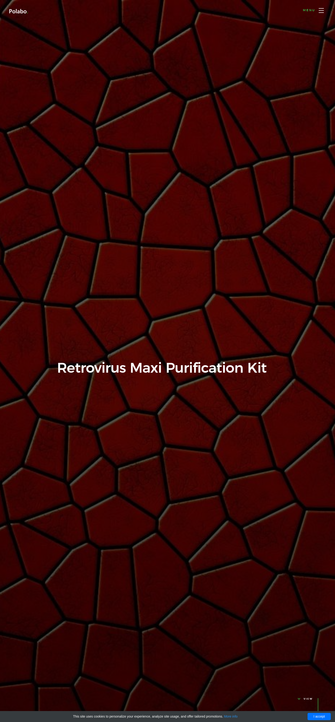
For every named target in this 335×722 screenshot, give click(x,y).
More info (231, 716)
